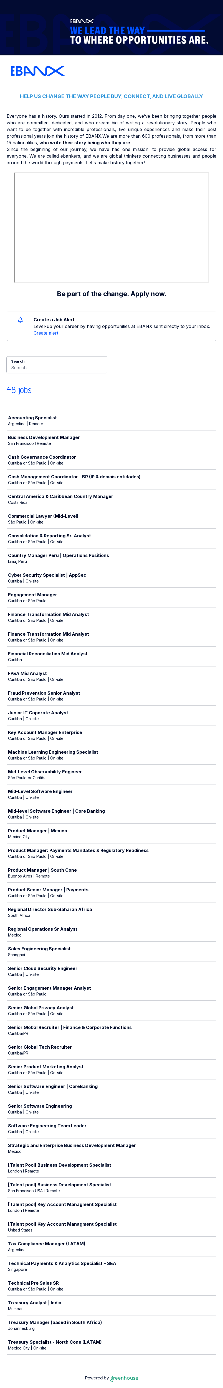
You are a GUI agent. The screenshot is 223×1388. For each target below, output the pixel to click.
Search (18, 361)
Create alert (46, 333)
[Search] (57, 368)
